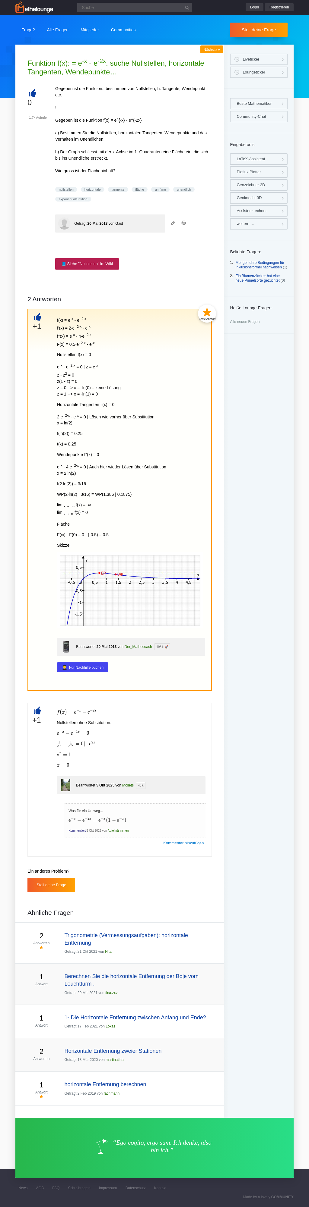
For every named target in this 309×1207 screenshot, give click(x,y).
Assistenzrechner (252, 210)
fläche (139, 189)
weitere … (245, 223)
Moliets (128, 785)
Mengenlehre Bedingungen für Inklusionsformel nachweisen (259, 265)
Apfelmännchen (118, 830)
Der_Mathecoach (138, 647)
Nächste (211, 50)
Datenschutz (136, 1188)
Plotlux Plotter (249, 172)
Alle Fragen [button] (58, 29)
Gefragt (80, 223)
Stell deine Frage (259, 29)
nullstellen (66, 189)
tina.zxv (111, 993)
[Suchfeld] (134, 7)
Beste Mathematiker (254, 103)
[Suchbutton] (187, 7)
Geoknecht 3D (249, 197)
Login (254, 7)
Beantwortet (85, 647)
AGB (40, 1188)
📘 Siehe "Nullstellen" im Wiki (87, 263)
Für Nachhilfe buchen (86, 667)
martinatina (114, 1060)
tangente (117, 189)
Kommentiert (77, 830)
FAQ (55, 1188)
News (22, 1188)
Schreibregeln (79, 1188)
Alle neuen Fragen (245, 322)
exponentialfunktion (73, 199)
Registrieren (279, 7)
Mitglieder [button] (90, 29)
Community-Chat (251, 116)
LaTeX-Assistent (251, 159)
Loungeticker (254, 72)
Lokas (110, 1026)
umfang (160, 189)
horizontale (92, 189)
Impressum (108, 1188)
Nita (108, 951)
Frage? (28, 29)
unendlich (184, 189)
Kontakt (160, 1188)
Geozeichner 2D (251, 185)
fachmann (112, 1093)
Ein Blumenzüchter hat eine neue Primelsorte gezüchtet (257, 278)
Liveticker (251, 59)
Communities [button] (123, 29)
